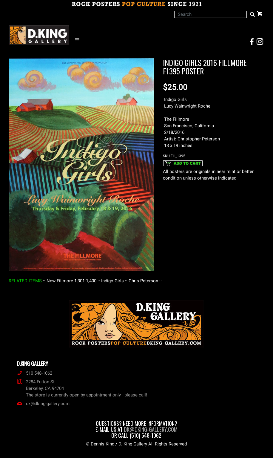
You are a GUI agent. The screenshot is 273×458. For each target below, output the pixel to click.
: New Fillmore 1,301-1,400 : (71, 281)
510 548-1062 (34, 373)
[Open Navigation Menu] (78, 40)
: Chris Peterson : (143, 281)
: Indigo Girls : (112, 281)
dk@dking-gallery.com (43, 403)
